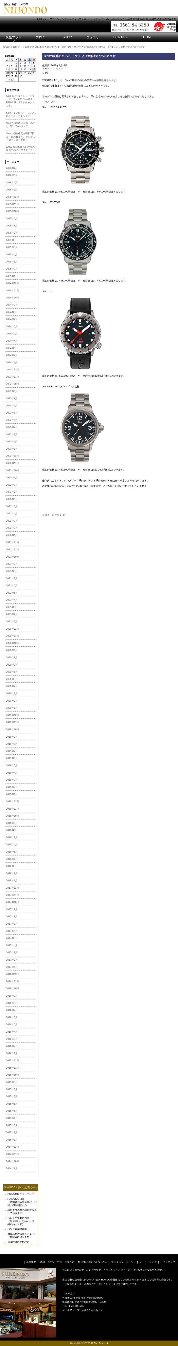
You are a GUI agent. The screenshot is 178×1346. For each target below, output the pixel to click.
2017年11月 (12, 895)
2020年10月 (12, 643)
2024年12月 (12, 283)
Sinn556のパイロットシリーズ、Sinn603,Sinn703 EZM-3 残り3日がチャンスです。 (20, 101)
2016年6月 (12, 1017)
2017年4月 (12, 945)
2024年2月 (12, 355)
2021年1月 (12, 621)
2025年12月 (12, 197)
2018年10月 (12, 815)
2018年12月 (12, 801)
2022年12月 (12, 456)
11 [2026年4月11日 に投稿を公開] (29, 66)
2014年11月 (12, 1154)
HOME (148, 37)
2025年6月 (12, 240)
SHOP (67, 37)
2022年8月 (12, 484)
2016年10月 (12, 988)
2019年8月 (12, 743)
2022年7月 (12, 492)
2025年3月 (12, 261)
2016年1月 (12, 1053)
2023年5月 (12, 420)
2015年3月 (12, 1125)
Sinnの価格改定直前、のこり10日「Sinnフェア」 (20, 125)
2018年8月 (12, 830)
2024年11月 (12, 290)
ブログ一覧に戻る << (53, 515)
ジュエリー (94, 37)
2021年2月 (12, 614)
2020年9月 (12, 650)
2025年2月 (12, 269)
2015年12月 (12, 1060)
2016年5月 (12, 1024)
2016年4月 (12, 1031)
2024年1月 (12, 362)
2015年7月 (12, 1096)
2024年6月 (12, 326)
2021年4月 (12, 599)
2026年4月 (12, 168)
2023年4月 (12, 427)
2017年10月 (12, 902)
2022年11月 (12, 463)
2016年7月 (12, 1010)
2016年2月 (12, 1046)
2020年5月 (12, 679)
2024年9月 (12, 304)
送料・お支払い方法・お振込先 (57, 1262)
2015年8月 (12, 1089)
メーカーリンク (147, 1262)
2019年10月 (12, 729)
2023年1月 (12, 448)
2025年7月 (12, 233)
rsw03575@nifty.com (92, 1310)
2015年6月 (12, 1103)
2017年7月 (12, 923)
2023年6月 (12, 412)
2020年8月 (12, 657)
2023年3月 (12, 434)
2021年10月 (12, 556)
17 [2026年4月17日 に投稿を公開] (25, 69)
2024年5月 (12, 333)
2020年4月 (12, 686)
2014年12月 (12, 1146)
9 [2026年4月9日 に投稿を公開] (20, 66)
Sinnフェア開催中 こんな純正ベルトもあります (20, 114)
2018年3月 (12, 866)
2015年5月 (12, 1110)
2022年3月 (12, 520)
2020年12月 (12, 628)
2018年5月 (12, 851)
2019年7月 (12, 751)
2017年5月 (12, 938)
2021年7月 (12, 578)
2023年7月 (12, 405)
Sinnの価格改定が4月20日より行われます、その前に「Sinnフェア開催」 (20, 136)
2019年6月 (12, 758)
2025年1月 (12, 276)
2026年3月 (12, 175)
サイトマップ (167, 1262)
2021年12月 (12, 542)
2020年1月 (12, 707)
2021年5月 (12, 592)
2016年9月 (12, 995)
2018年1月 (12, 880)
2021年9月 (12, 564)
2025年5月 (12, 247)
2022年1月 (12, 535)
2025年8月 (12, 225)
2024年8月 (12, 312)
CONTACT (121, 37)
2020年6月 (12, 671)
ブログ (40, 37)
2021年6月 (12, 585)
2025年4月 (12, 254)
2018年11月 (12, 808)
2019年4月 (12, 772)
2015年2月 (12, 1132)
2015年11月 (12, 1067)
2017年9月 (12, 909)
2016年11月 (12, 981)
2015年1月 (12, 1139)
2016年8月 (12, 1003)
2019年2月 (12, 787)
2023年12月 (12, 369)
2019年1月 (12, 794)
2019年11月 (12, 722)
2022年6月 (12, 499)
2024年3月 (12, 348)
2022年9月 (12, 477)
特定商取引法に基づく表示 (92, 1262)
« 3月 (12, 79)
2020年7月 (12, 664)
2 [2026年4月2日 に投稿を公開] (20, 62)
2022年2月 (12, 528)
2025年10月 (12, 211)
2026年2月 (12, 182)
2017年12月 (12, 887)
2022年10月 (12, 470)
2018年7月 (12, 837)
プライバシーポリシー (123, 1262)
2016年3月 (12, 1039)
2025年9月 (12, 218)
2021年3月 (12, 607)
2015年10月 (12, 1074)
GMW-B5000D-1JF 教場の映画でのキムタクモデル (20, 149)
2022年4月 (12, 513)
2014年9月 (12, 1168)
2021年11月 (12, 549)
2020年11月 (12, 635)
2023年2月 (12, 441)
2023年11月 (12, 376)
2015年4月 (12, 1118)
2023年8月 (12, 398)
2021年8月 (12, 571)
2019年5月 (12, 765)
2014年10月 (12, 1161)
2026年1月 (12, 189)
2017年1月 (12, 967)
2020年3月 (12, 693)
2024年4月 (12, 340)
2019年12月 (12, 715)
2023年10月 (12, 384)
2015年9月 (12, 1082)
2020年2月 (12, 700)
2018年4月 (12, 859)
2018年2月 (12, 873)
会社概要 (31, 1262)
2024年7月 (12, 319)
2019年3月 (12, 779)
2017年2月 (12, 959)
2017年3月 (12, 952)
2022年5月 (12, 506)
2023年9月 (12, 391)
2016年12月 (12, 974)
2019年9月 (12, 736)
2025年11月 (12, 204)
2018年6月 (12, 844)
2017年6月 (12, 931)
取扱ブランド (13, 39)
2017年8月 (12, 916)
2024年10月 (12, 297)
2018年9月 (12, 823)
